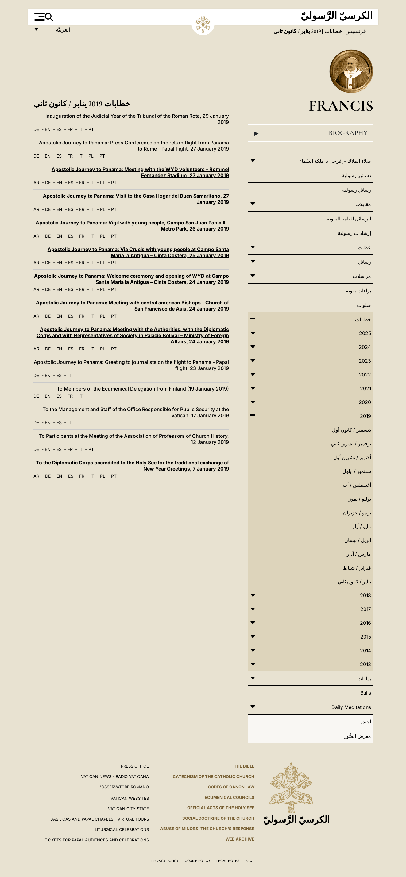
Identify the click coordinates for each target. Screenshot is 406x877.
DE (36, 129)
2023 (365, 361)
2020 (365, 402)
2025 (365, 333)
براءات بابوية (358, 291)
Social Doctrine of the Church (218, 818)
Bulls (365, 693)
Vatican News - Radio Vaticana (115, 776)
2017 (365, 609)
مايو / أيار (361, 526)
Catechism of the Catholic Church (213, 776)
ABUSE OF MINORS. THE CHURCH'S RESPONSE (207, 828)
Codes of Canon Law (231, 786)
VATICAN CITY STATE (128, 808)
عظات (364, 247)
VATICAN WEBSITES (129, 798)
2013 (365, 664)
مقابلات (363, 204)
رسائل (364, 262)
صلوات (364, 305)
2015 (365, 637)
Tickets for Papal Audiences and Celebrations (97, 839)
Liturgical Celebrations (122, 829)
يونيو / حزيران (357, 512)
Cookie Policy (197, 861)
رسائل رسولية (356, 190)
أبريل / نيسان (357, 540)
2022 (365, 375)
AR (36, 182)
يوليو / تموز (360, 499)
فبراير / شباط (357, 568)
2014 (365, 650)
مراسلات (362, 276)
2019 (315, 31)
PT (91, 129)
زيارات (364, 678)
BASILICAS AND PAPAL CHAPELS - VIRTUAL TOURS (99, 819)
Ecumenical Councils (229, 797)
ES (59, 129)
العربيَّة (56, 31)
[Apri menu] (39, 17)
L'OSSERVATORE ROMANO (123, 786)
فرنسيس (355, 31)
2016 (365, 623)
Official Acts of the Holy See (220, 807)
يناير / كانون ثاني (354, 581)
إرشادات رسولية (354, 233)
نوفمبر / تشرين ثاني (351, 443)
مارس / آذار (359, 554)
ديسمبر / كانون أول (351, 430)
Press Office (135, 766)
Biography (310, 133)
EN (48, 129)
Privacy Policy (165, 861)
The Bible (244, 766)
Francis (341, 105)
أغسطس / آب (357, 485)
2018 (365, 595)
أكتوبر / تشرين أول (352, 457)
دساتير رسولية (356, 175)
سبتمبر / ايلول (356, 471)
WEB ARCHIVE (240, 839)
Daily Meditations (351, 707)
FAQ (249, 861)
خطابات (332, 31)
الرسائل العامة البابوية (349, 218)
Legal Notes (227, 861)
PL (91, 155)
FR (70, 129)
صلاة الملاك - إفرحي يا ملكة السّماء (335, 161)
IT (81, 129)
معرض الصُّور (357, 736)
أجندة (365, 722)
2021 (365, 388)
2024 (365, 347)
